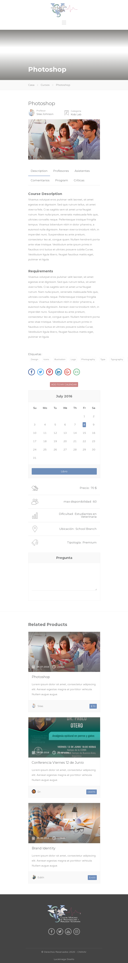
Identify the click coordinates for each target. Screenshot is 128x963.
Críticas (79, 180)
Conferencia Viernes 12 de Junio (58, 763)
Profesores (61, 171)
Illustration (59, 359)
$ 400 (92, 877)
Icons (46, 359)
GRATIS (91, 791)
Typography (117, 359)
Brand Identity (43, 848)
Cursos (45, 85)
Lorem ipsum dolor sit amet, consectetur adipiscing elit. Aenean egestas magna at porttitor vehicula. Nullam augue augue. (64, 689)
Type (102, 359)
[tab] (39, 171)
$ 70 (93, 706)
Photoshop (41, 677)
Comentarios (40, 180)
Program (61, 180)
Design (34, 359)
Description (39, 171)
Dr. (39, 791)
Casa (31, 85)
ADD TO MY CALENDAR (64, 384)
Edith (41, 877)
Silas (40, 706)
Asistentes (82, 171)
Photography (88, 359)
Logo (73, 359)
